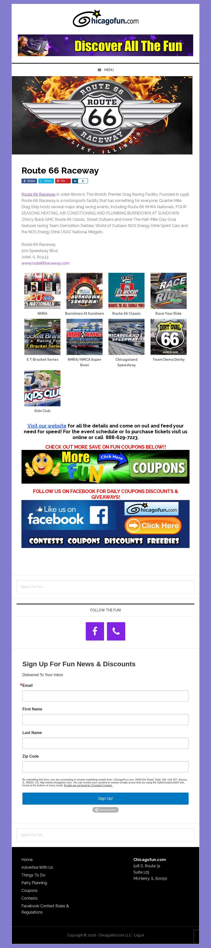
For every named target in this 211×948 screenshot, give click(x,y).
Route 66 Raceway (38, 194)
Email (27, 686)
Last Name (32, 733)
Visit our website (46, 426)
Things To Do (33, 875)
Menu (109, 70)
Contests (29, 898)
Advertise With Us (37, 867)
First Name (32, 709)
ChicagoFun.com (105, 20)
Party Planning (34, 883)
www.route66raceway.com (45, 263)
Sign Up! (105, 798)
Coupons (29, 890)
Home (27, 859)
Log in (139, 935)
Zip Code (30, 756)
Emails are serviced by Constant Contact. (88, 785)
